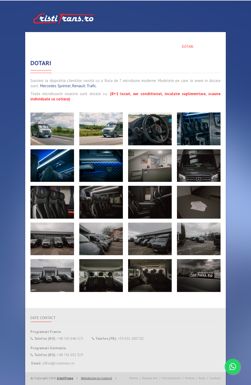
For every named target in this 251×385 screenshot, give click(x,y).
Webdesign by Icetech (96, 378)
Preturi (167, 46)
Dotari (187, 46)
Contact (209, 46)
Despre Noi (98, 46)
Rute (149, 46)
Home (76, 46)
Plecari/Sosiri (126, 46)
